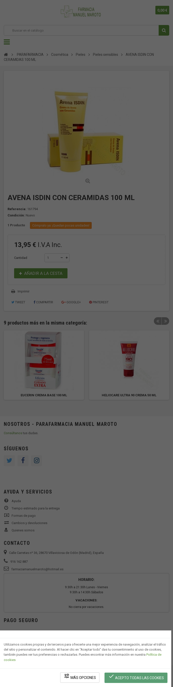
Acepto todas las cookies (136, 677)
